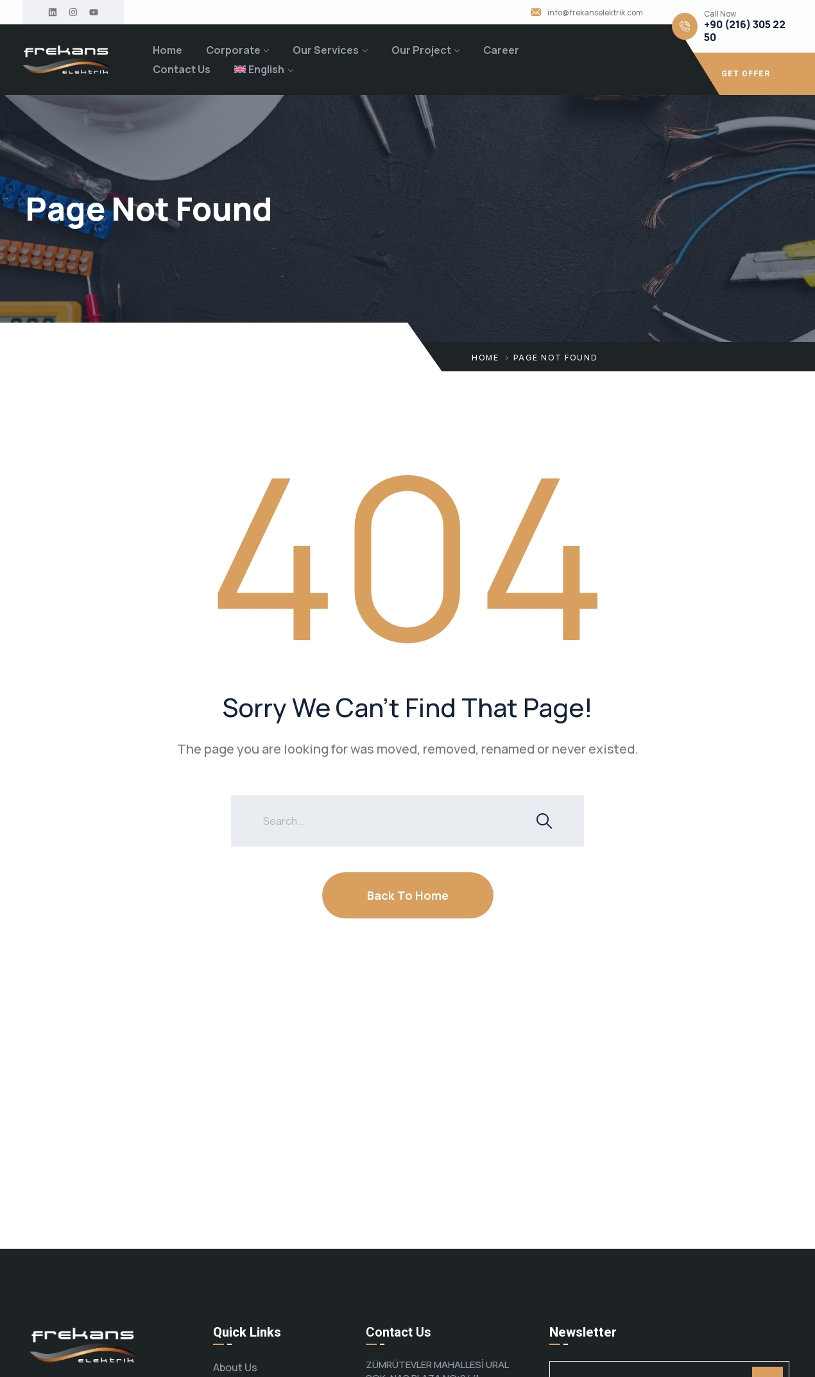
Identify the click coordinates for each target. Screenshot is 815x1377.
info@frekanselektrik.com (595, 13)
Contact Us (181, 69)
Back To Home (408, 895)
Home (167, 50)
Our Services (326, 50)
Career (501, 50)
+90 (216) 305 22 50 (744, 31)
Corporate (233, 50)
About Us (235, 1367)
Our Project (421, 50)
